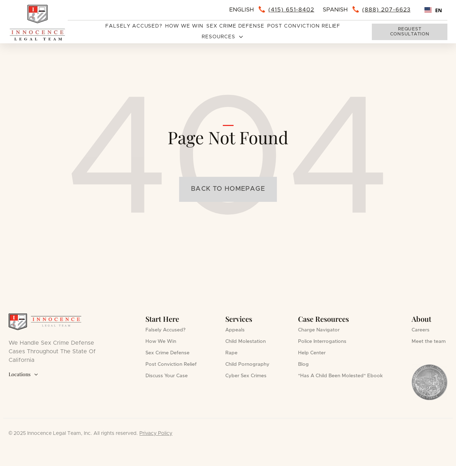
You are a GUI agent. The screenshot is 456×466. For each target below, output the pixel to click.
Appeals (235, 329)
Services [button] (238, 319)
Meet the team (429, 341)
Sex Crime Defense (235, 26)
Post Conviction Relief (303, 26)
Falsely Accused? (133, 26)
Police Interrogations (322, 341)
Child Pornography (247, 364)
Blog (303, 364)
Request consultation (409, 32)
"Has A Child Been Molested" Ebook (340, 375)
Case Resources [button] (323, 319)
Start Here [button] (162, 319)
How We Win (184, 26)
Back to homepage (228, 189)
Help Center (312, 352)
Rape (231, 352)
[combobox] (433, 10)
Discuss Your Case (166, 375)
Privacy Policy (155, 433)
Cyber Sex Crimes (246, 375)
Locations (23, 374)
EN (433, 10)
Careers (420, 329)
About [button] (421, 319)
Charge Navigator (319, 329)
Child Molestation (245, 341)
